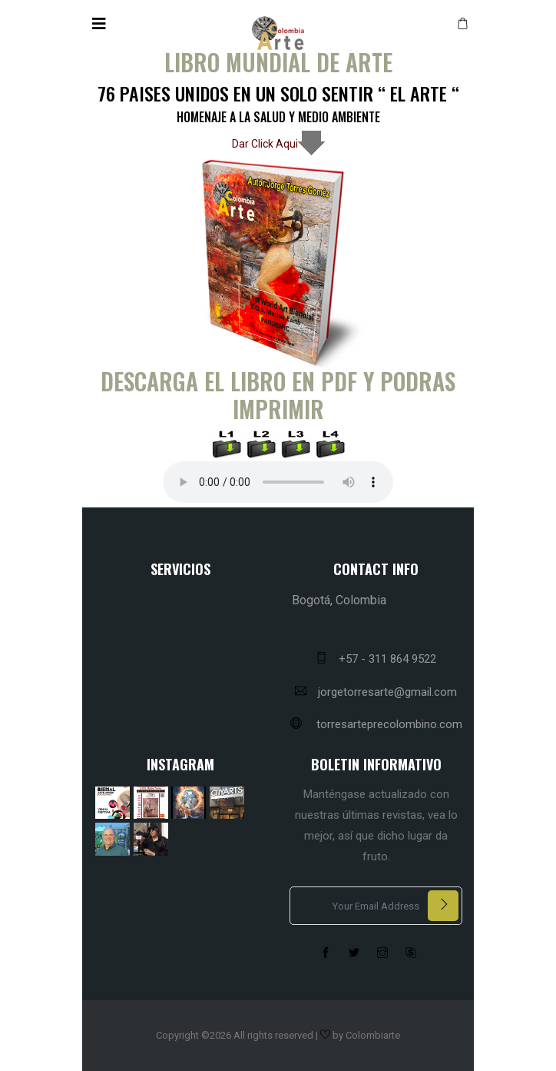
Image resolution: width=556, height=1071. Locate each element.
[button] (465, 24)
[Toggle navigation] (99, 23)
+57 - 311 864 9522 (376, 659)
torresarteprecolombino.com (376, 724)
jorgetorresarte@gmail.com (376, 692)
